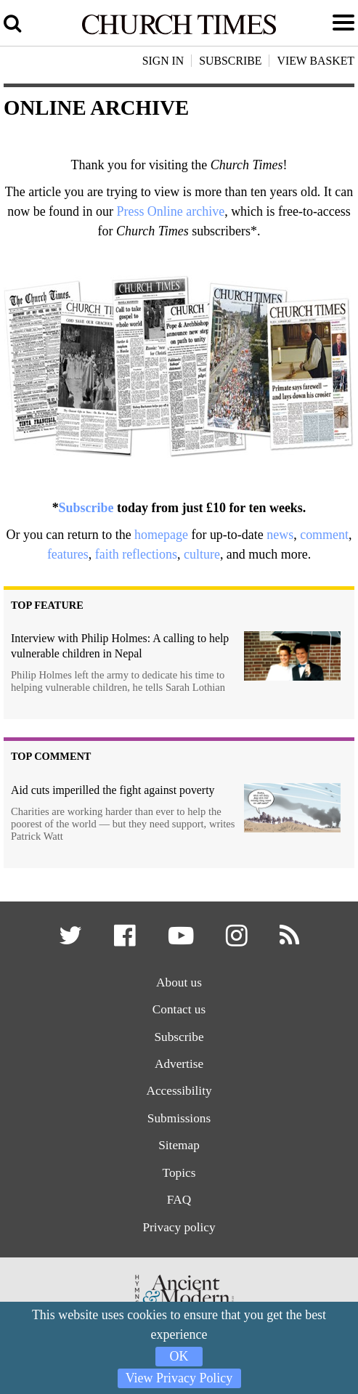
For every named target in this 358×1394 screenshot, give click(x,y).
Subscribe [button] (230, 60)
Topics (179, 1173)
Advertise (179, 1064)
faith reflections (136, 554)
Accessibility (178, 1091)
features (68, 554)
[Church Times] (179, 32)
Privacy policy (178, 1227)
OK (179, 1356)
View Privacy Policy (179, 1378)
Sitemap (179, 1145)
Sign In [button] (163, 60)
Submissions (179, 1118)
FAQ (179, 1200)
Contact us (179, 1009)
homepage (161, 534)
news (280, 534)
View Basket (315, 60)
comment (324, 534)
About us (179, 982)
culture (202, 554)
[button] (71, 940)
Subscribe (86, 508)
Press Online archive (170, 211)
